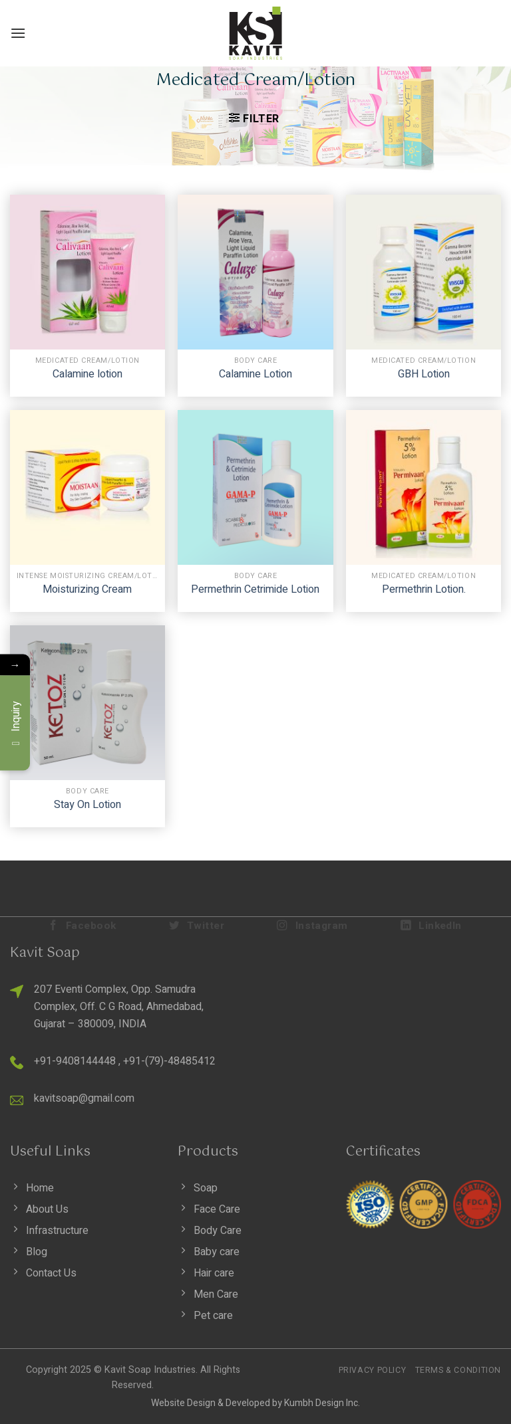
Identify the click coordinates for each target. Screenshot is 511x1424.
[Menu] (18, 33)
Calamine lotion (87, 374)
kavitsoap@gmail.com (84, 1098)
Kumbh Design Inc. (322, 1403)
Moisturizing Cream (87, 590)
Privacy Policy (373, 1370)
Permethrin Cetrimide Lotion (255, 590)
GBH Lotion (424, 374)
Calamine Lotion (255, 374)
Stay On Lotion (87, 805)
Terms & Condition (458, 1370)
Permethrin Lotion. (424, 590)
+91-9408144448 (75, 1061)
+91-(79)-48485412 (169, 1061)
